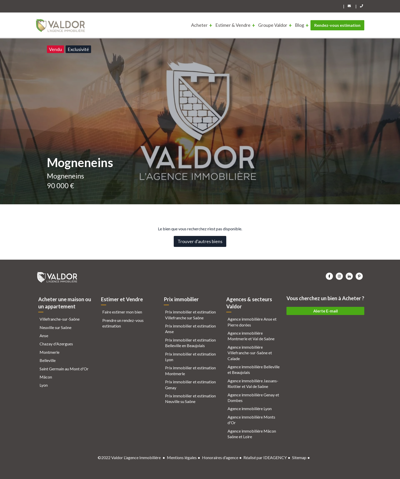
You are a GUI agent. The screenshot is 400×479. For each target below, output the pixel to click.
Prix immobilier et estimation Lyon (190, 356)
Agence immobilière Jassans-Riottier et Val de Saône (253, 383)
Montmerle (49, 352)
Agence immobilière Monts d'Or (251, 419)
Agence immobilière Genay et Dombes (253, 397)
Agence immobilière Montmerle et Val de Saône (251, 336)
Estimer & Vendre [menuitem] (233, 25)
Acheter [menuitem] (199, 25)
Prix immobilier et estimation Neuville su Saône (190, 398)
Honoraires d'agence (220, 457)
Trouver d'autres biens (200, 241)
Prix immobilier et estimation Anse (190, 328)
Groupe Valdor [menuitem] (272, 25)
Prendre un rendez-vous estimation (123, 323)
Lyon (44, 385)
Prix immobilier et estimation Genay (190, 384)
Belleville (48, 360)
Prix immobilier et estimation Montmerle (190, 370)
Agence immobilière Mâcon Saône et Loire (252, 433)
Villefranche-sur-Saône (60, 319)
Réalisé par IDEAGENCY (265, 457)
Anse (44, 335)
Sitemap (299, 457)
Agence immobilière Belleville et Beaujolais (254, 369)
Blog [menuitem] (299, 25)
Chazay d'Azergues (56, 343)
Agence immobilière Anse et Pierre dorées (252, 322)
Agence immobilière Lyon (250, 408)
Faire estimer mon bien (122, 311)
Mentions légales (182, 457)
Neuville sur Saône (55, 327)
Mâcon (46, 376)
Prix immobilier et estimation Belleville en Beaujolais (190, 342)
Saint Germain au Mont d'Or (64, 368)
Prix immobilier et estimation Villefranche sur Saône (190, 314)
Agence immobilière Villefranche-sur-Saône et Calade (250, 353)
